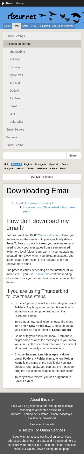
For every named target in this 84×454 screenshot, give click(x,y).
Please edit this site (42, 424)
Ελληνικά (42, 168)
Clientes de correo (18, 43)
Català (53, 168)
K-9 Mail (14, 59)
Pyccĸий (53, 164)
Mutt (12, 114)
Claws (13, 106)
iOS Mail (14, 82)
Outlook (14, 90)
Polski (31, 168)
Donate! (16, 414)
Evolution (15, 67)
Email (16, 26)
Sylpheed (15, 98)
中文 (6, 164)
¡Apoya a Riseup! (42, 176)
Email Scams (14, 145)
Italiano (20, 168)
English (28, 164)
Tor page (40, 440)
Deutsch (66, 164)
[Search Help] (35, 155)
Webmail (12, 137)
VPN (33, 26)
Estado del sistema (36, 414)
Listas (25, 26)
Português (40, 164)
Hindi (62, 168)
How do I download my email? (34, 203)
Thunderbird (17, 51)
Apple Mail (16, 75)
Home (7, 26)
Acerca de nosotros (63, 26)
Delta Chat (16, 121)
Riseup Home (15, 3)
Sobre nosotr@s (61, 414)
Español (16, 164)
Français (8, 168)
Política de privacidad (42, 418)
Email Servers (15, 129)
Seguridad (44, 26)
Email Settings (15, 36)
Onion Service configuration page (48, 449)
